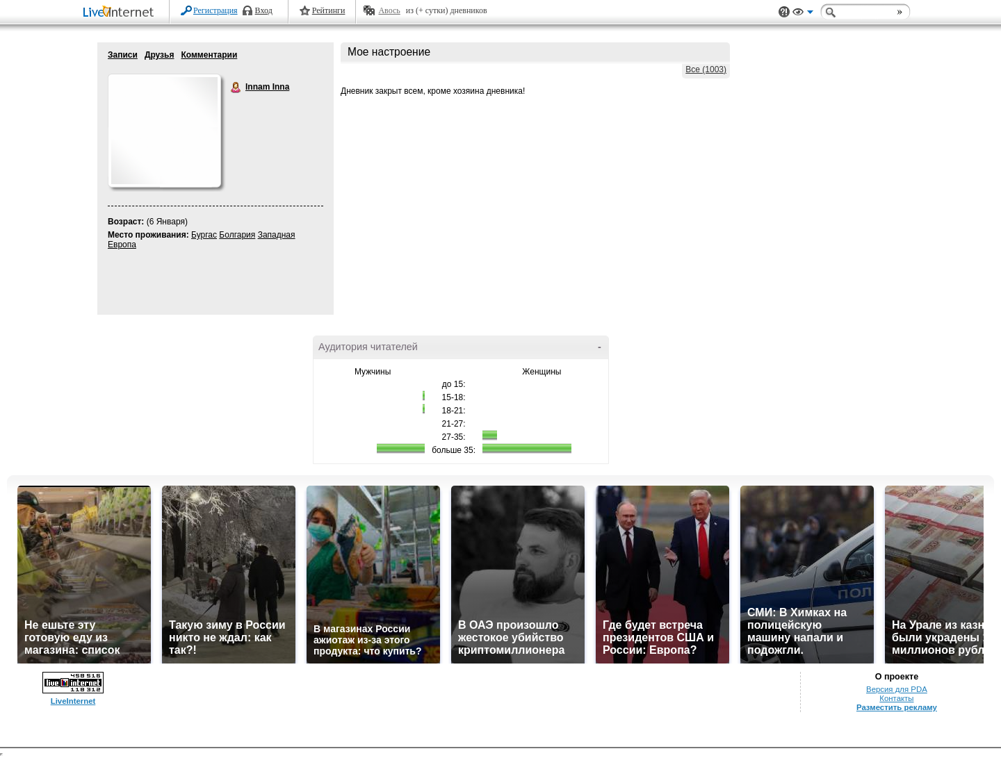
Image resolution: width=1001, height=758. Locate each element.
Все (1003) (705, 69)
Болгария (237, 235)
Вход (263, 10)
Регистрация (215, 10)
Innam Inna (236, 87)
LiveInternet (120, 13)
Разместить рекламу (896, 707)
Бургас (204, 235)
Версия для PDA (896, 689)
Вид (802, 13)
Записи (123, 55)
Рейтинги (328, 10)
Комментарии (209, 55)
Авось (389, 10)
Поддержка (784, 12)
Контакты (896, 698)
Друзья (159, 55)
